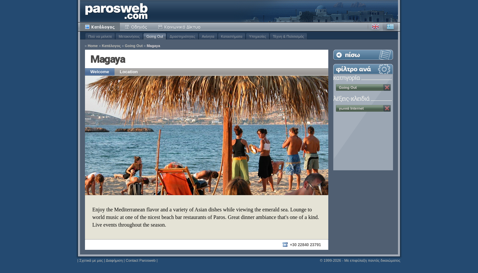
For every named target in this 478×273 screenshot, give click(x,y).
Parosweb (116, 11)
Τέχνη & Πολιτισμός (288, 36)
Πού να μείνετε (100, 36)
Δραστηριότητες (182, 36)
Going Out (154, 36)
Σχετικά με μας (91, 260)
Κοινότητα (180, 27)
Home (93, 46)
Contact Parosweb (141, 260)
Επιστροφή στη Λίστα (363, 55)
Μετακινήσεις (129, 36)
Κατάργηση (387, 87)
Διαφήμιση (114, 260)
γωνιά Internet (351, 108)
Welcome (99, 71)
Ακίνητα (208, 36)
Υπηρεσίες (257, 36)
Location (129, 71)
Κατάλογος (100, 27)
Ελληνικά (390, 27)
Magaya (153, 46)
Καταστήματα (232, 36)
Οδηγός (136, 27)
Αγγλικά (375, 27)
